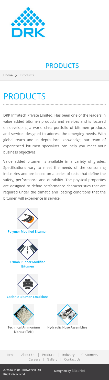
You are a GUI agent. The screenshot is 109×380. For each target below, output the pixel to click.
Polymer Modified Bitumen (27, 231)
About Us (28, 354)
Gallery (52, 359)
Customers (89, 354)
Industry (68, 354)
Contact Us (72, 359)
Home (8, 75)
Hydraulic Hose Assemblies (67, 327)
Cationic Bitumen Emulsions (27, 297)
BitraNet (78, 370)
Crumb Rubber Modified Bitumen (27, 264)
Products (48, 354)
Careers (34, 359)
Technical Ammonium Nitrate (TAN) (24, 329)
